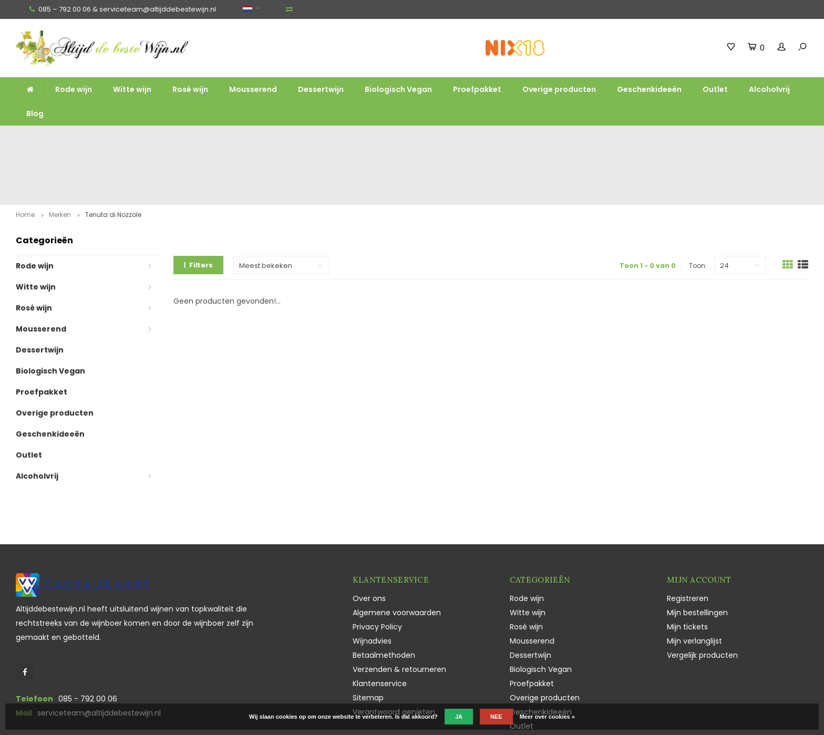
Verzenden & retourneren (399, 611)
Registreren (687, 540)
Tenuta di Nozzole (113, 156)
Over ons (369, 540)
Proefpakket (477, 89)
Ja (458, 716)
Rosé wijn (190, 89)
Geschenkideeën (649, 89)
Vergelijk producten (702, 597)
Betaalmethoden (384, 597)
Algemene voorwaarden (397, 555)
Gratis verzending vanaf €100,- (76, 135)
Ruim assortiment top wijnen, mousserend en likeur (280, 135)
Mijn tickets (687, 569)
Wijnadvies (372, 583)
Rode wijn (73, 89)
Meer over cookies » (547, 716)
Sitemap (368, 640)
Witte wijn (132, 89)
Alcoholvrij (769, 89)
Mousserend (253, 89)
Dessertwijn (321, 89)
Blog (35, 113)
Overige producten (559, 89)
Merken (60, 156)
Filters (198, 207)
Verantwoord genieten (394, 654)
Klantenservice (380, 625)
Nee (496, 716)
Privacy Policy (377, 569)
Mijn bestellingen (697, 555)
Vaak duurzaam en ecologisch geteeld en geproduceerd (705, 135)
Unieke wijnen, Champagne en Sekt (489, 135)
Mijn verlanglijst (694, 583)
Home (25, 156)
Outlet (715, 89)
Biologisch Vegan (398, 89)
